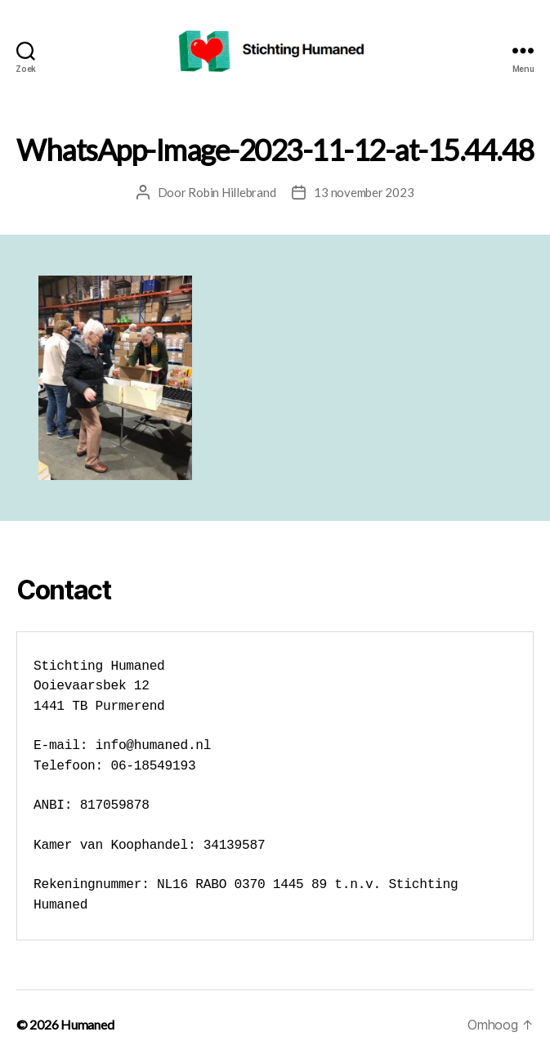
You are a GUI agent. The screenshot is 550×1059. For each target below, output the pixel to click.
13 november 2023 (364, 192)
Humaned (87, 1024)
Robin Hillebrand (231, 192)
